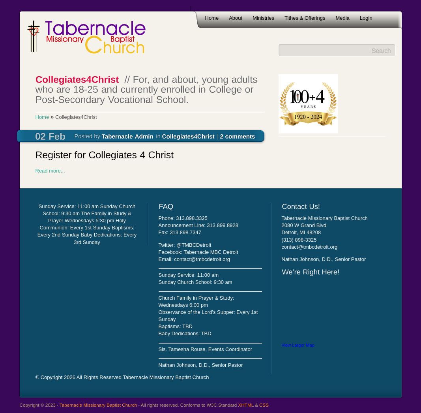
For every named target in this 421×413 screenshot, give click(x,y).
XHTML (246, 404)
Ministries (263, 18)
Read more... (50, 171)
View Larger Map (298, 345)
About (235, 18)
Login (366, 18)
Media (342, 18)
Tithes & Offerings (304, 18)
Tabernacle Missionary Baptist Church (98, 404)
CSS (264, 404)
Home (212, 18)
